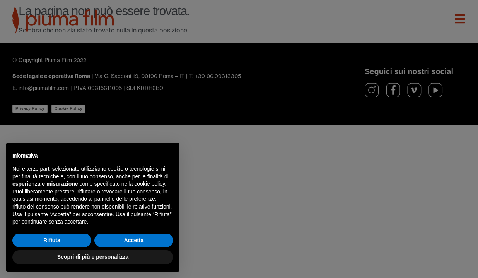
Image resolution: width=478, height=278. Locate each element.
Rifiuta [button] (51, 240)
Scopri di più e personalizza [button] (92, 257)
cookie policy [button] (149, 184)
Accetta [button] (134, 240)
